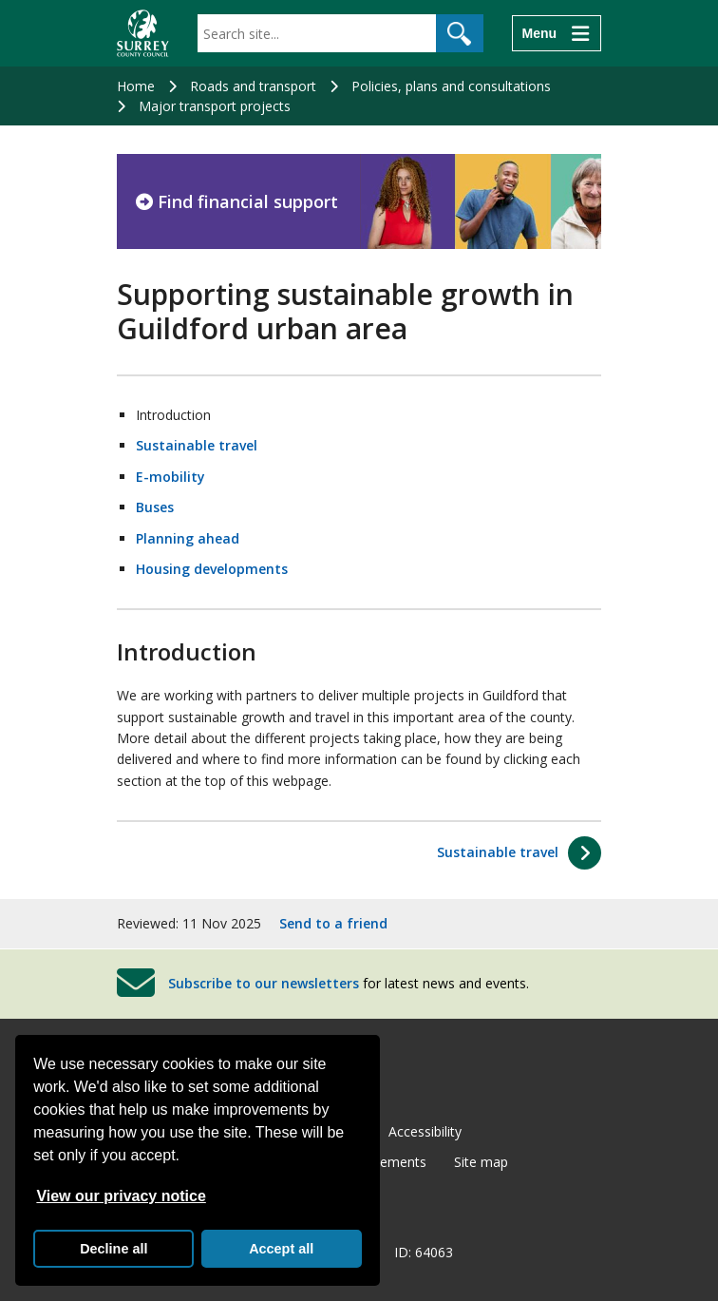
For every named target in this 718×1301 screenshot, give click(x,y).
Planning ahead (187, 538)
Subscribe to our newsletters (263, 983)
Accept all (281, 1248)
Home (136, 86)
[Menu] (556, 33)
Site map (481, 1162)
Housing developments (212, 569)
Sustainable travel (196, 445)
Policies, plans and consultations (451, 86)
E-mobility (170, 477)
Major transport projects (215, 106)
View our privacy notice (120, 1196)
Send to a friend (333, 923)
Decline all (113, 1248)
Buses (155, 507)
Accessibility (425, 1131)
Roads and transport (253, 86)
